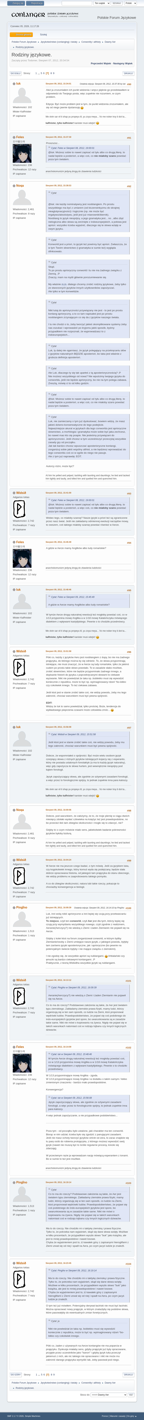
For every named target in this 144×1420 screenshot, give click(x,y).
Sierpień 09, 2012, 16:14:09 (58, 1047)
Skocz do (84, 1395)
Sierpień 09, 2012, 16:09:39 (58, 907)
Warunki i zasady (117, 1416)
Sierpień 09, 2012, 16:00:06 (58, 810)
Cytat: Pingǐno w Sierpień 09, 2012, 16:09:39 (73, 987)
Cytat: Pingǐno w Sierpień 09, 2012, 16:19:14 (73, 1270)
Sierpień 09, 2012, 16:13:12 (58, 980)
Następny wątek (123, 63)
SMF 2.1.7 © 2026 (15, 1416)
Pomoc (105, 1416)
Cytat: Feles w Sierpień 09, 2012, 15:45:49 (72, 597)
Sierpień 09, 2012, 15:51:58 (58, 651)
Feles (20, 137)
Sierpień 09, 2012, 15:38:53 (58, 185)
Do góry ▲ (132, 1416)
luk (18, 83)
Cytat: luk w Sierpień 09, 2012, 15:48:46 (71, 1054)
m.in (64, 284)
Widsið (21, 492)
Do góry (16, 1375)
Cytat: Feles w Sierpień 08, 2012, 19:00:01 (72, 148)
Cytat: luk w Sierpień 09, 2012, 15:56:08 (71, 1098)
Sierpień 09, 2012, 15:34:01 (58, 84)
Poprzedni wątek (101, 63)
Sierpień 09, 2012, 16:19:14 (58, 1182)
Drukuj (128, 73)
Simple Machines (32, 1416)
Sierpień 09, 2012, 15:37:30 (58, 137)
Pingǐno (21, 907)
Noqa (20, 185)
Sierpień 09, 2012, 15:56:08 (58, 727)
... (39, 73)
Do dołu (15, 73)
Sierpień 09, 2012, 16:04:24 (58, 860)
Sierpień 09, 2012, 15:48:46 (58, 589)
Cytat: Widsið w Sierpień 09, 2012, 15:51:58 (73, 734)
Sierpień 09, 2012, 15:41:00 (58, 493)
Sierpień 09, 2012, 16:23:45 (58, 1263)
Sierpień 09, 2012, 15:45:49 (58, 542)
